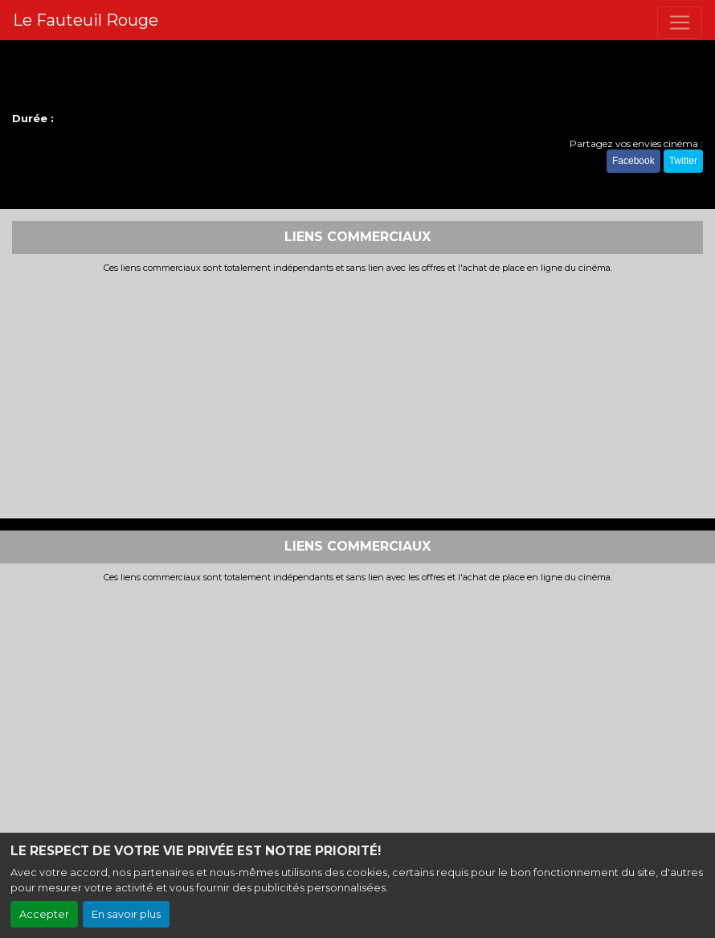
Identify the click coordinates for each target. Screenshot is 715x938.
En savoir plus (126, 914)
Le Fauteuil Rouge (85, 20)
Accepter (44, 914)
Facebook (633, 160)
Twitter (683, 160)
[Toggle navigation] (679, 22)
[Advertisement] (357, 393)
